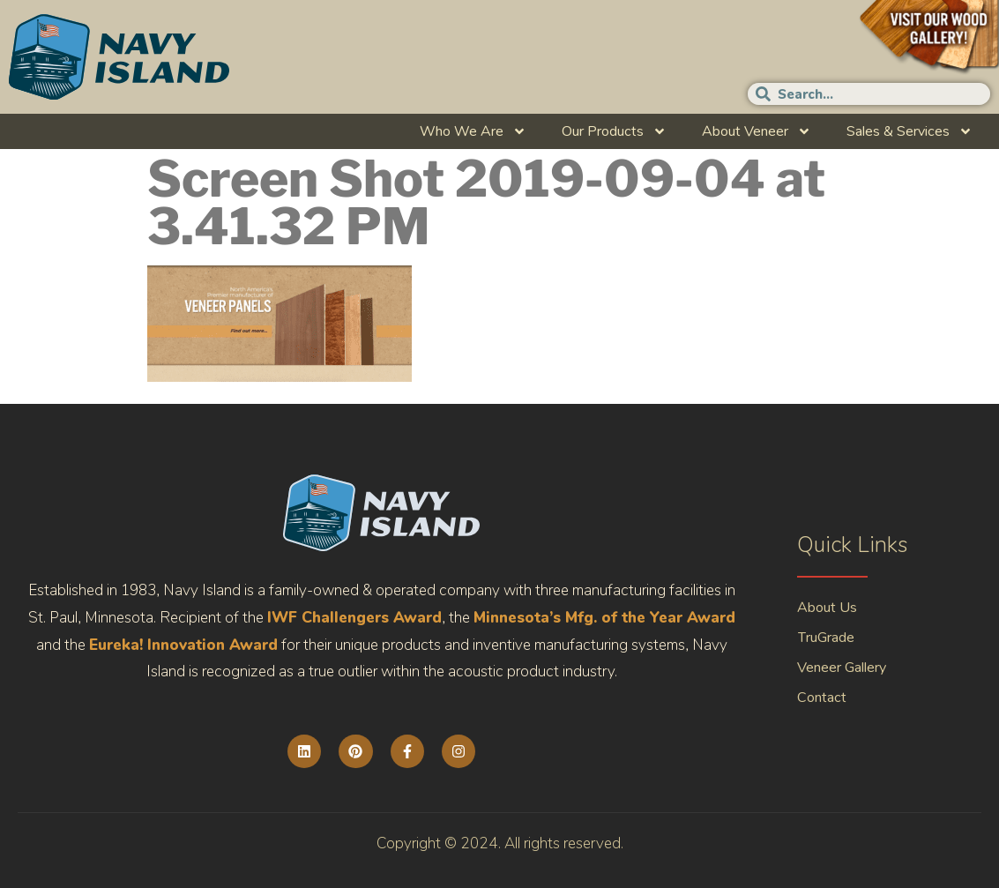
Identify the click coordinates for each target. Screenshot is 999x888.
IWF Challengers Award (354, 618)
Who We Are (473, 131)
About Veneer (756, 131)
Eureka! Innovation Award (183, 645)
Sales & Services (909, 131)
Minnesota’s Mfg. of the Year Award (604, 618)
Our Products (614, 131)
